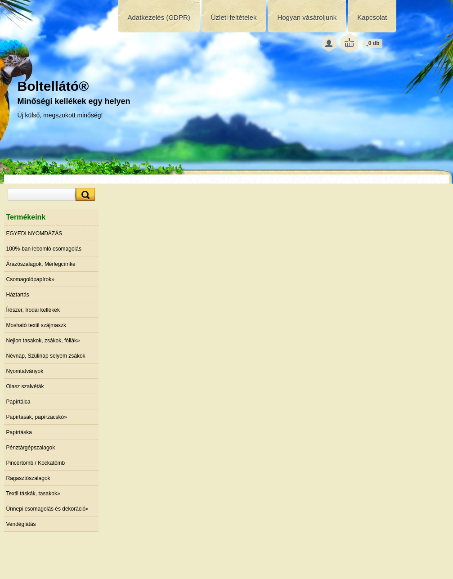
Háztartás (17, 295)
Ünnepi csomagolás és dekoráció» (47, 509)
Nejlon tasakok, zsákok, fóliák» (43, 340)
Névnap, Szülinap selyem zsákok (45, 356)
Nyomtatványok (25, 371)
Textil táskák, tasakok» (33, 493)
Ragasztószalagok (28, 478)
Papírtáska (19, 432)
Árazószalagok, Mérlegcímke (41, 264)
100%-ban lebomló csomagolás (43, 249)
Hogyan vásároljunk (306, 17)
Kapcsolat (372, 17)
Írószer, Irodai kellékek (33, 310)
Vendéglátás (21, 524)
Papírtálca (18, 402)
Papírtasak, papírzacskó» (36, 417)
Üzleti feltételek (234, 17)
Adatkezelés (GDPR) (159, 17)
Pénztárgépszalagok (30, 447)
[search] (84, 194)
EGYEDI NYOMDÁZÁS (34, 233)
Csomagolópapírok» (30, 279)
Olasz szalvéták (25, 386)
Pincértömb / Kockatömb (35, 463)
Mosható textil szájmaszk (36, 325)
